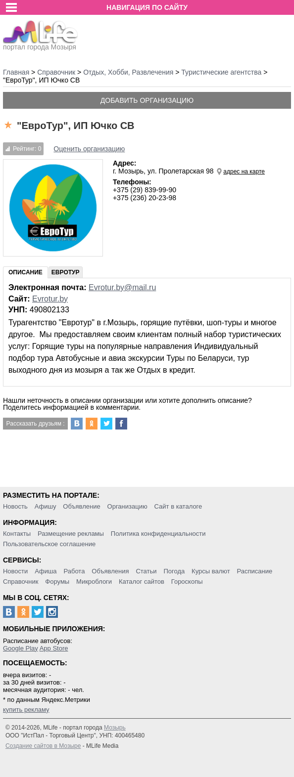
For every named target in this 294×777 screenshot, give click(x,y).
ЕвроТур (65, 272)
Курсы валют (211, 571)
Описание (25, 272)
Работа (74, 571)
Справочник (21, 581)
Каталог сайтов (141, 581)
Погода (174, 571)
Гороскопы (187, 581)
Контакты (17, 533)
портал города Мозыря (40, 44)
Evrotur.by (50, 299)
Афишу (45, 506)
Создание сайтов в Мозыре (43, 745)
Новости (15, 571)
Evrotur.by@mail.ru (122, 287)
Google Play (20, 648)
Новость (15, 506)
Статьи (146, 571)
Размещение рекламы (71, 533)
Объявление (81, 506)
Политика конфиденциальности (158, 533)
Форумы (57, 581)
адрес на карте (244, 171)
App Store (54, 648)
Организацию (127, 506)
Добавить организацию (147, 100)
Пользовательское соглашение (49, 544)
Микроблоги (94, 581)
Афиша (45, 571)
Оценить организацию (89, 149)
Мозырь (115, 727)
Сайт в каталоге (178, 506)
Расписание (255, 571)
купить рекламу (26, 709)
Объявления (110, 571)
